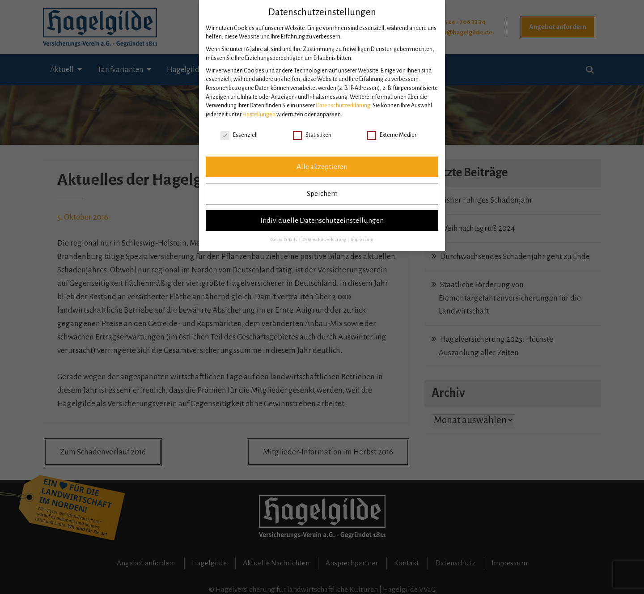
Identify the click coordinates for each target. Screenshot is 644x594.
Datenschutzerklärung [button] (324, 240)
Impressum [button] (362, 240)
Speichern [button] (322, 194)
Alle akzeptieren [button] (322, 167)
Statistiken (312, 135)
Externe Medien (392, 135)
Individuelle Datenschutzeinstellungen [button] (322, 220)
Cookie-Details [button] (284, 240)
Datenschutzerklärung (343, 105)
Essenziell (239, 135)
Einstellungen (258, 114)
